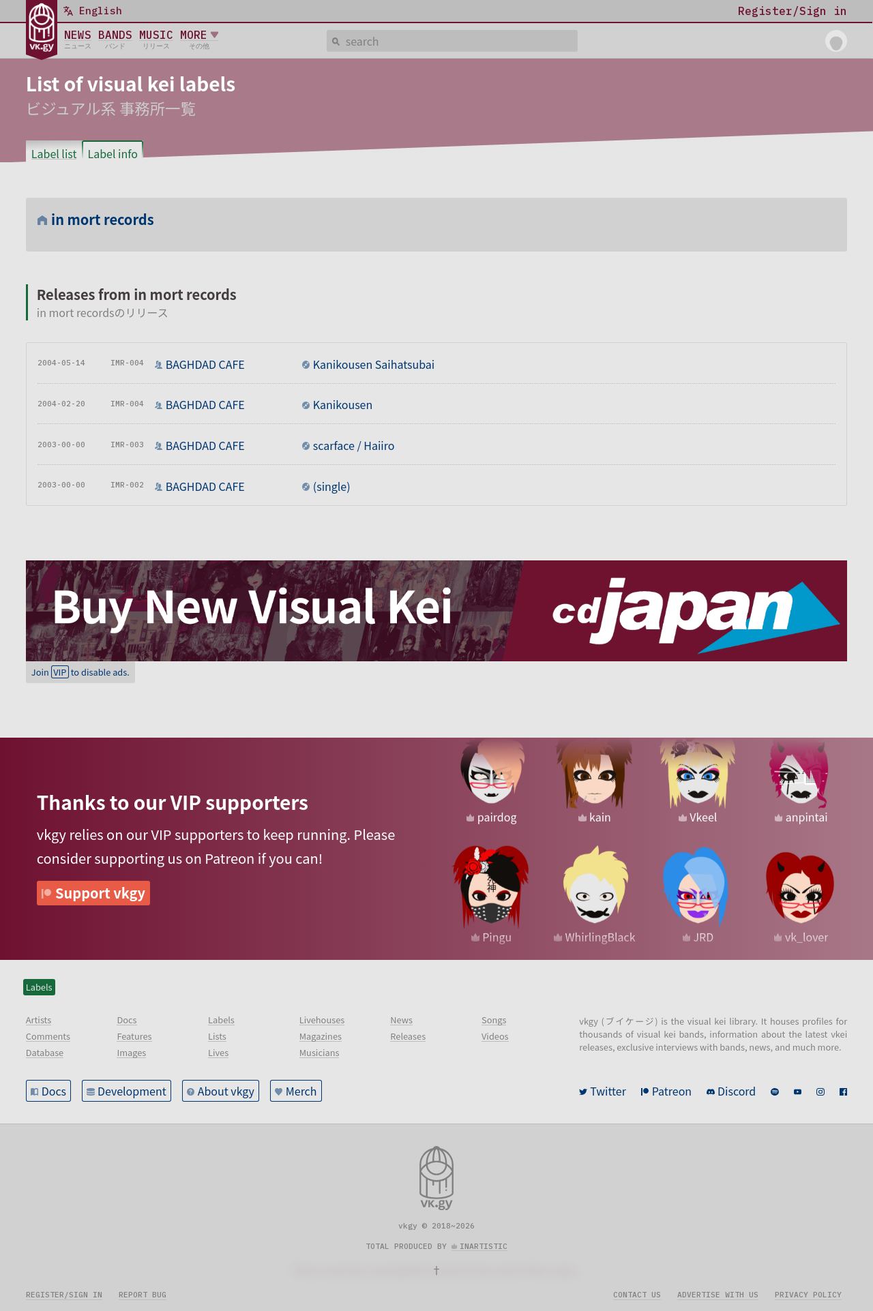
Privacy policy (808, 1294)
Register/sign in (64, 1294)
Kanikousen (343, 404)
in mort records (102, 219)
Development (132, 1091)
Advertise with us (717, 1294)
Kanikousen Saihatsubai (373, 364)
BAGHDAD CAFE (205, 364)
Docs (54, 1091)
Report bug (142, 1294)
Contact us (637, 1294)
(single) (332, 486)
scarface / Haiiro (354, 445)
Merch (301, 1091)
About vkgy (226, 1091)
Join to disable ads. (80, 671)
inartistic (483, 1246)
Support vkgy (100, 893)
